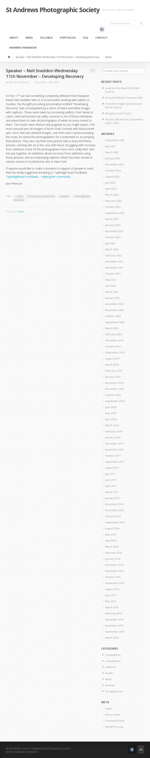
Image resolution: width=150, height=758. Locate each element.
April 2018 (110, 419)
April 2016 (110, 540)
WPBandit (32, 752)
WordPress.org (114, 726)
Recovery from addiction (41, 196)
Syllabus (46, 37)
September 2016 (114, 522)
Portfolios (68, 37)
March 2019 (112, 364)
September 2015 (114, 583)
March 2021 (112, 292)
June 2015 (110, 595)
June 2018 (110, 407)
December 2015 (114, 565)
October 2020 (113, 316)
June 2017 (110, 480)
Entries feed (112, 714)
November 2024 (114, 164)
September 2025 (114, 140)
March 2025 (112, 152)
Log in (108, 708)
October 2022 (113, 237)
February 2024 (113, 201)
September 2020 (114, 322)
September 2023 (114, 213)
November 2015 (114, 571)
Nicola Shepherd (19, 82)
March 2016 (112, 546)
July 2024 (110, 182)
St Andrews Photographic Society (53, 10)
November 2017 (114, 449)
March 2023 (112, 219)
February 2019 (113, 370)
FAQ (85, 37)
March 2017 (112, 492)
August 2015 (112, 589)
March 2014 (112, 637)
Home (9, 57)
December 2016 (114, 504)
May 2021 (110, 279)
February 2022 (113, 255)
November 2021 (114, 267)
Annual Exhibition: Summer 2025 (124, 97)
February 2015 (113, 613)
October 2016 (113, 516)
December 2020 (114, 304)
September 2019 (114, 352)
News (29, 37)
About (13, 37)
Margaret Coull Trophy (118, 113)
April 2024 (110, 188)
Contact (101, 37)
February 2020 (113, 334)
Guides (109, 673)
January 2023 (112, 225)
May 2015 (110, 601)
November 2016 (114, 510)
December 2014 (114, 619)
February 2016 (113, 552)
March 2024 (112, 194)
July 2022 (110, 243)
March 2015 (112, 607)
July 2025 (110, 146)
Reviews (110, 685)
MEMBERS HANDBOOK (23, 47)
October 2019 (113, 346)
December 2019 (114, 340)
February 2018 (113, 431)
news (19, 196)
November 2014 (114, 625)
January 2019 (112, 377)
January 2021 (112, 298)
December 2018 (114, 383)
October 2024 (113, 170)
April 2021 (110, 286)
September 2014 (114, 631)
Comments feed (114, 720)
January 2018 (112, 437)
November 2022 (114, 231)
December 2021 (114, 261)
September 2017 (114, 461)
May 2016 (110, 534)
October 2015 (113, 577)
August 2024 (112, 176)
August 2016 (112, 528)
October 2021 (113, 273)
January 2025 (112, 158)
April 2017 (110, 486)
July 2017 (110, 474)
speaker (64, 196)
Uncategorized (113, 691)
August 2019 (112, 358)
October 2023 (113, 207)
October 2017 (113, 455)
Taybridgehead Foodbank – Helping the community (38, 176)
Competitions (113, 655)
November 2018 (114, 389)
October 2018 (113, 395)
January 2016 (112, 559)
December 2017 (114, 443)
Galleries (110, 667)
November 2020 (114, 310)
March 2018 (112, 425)
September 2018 (114, 401)
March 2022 (112, 249)
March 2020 (112, 328)
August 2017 (112, 468)
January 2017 (112, 498)
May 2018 (110, 413)
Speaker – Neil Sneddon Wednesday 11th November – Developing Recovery (57, 57)
